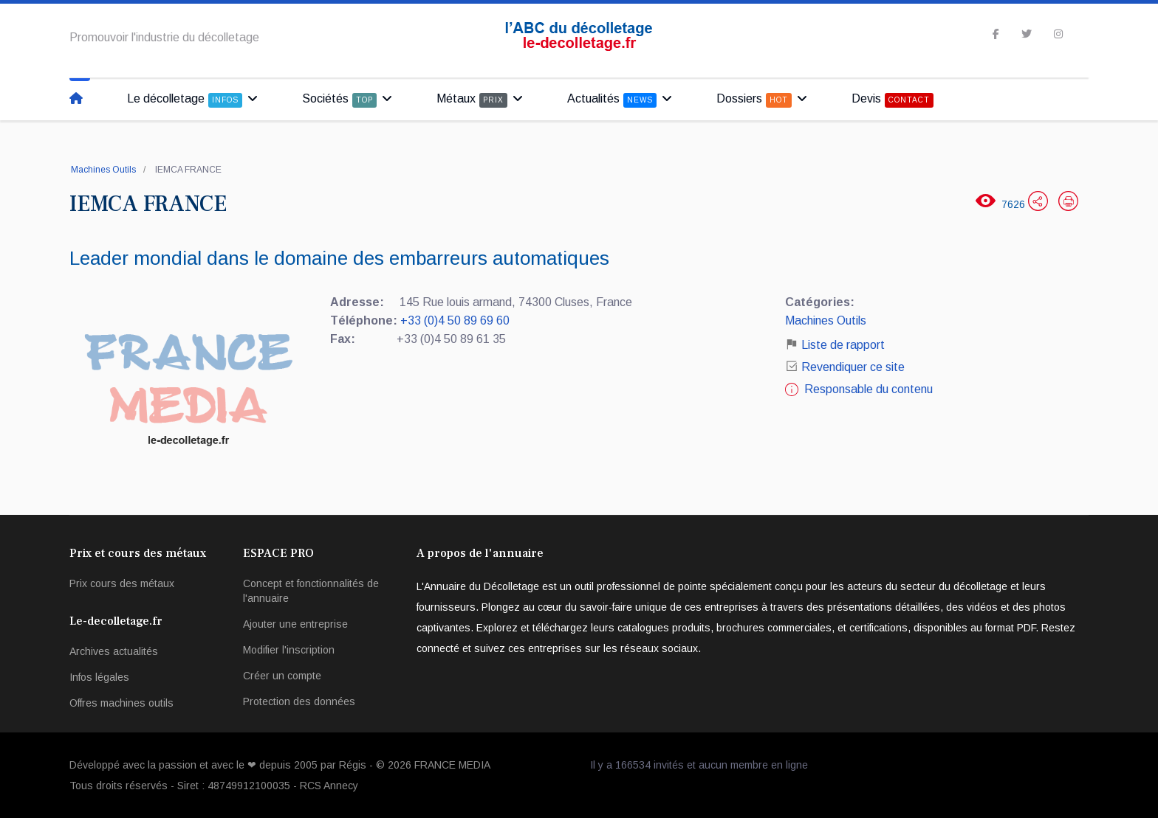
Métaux (471, 100)
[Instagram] (1058, 34)
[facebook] (996, 34)
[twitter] (1026, 34)
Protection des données (299, 701)
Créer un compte (282, 676)
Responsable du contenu (868, 389)
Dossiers (754, 100)
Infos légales (99, 677)
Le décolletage (184, 100)
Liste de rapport (835, 345)
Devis (892, 100)
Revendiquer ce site (853, 367)
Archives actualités (113, 651)
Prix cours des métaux (121, 583)
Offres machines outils (121, 703)
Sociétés (339, 100)
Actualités (612, 100)
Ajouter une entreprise (295, 624)
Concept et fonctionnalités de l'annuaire (311, 591)
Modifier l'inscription (289, 650)
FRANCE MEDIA (452, 765)
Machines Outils (103, 169)
